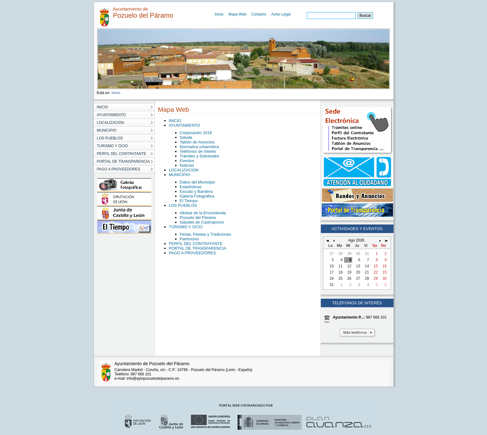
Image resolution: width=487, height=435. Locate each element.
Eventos (187, 160)
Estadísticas (191, 186)
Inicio (219, 14)
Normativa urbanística (199, 146)
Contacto (258, 14)
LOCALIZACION (183, 170)
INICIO (175, 120)
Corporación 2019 (196, 132)
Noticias (187, 165)
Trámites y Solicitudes (199, 156)
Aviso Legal (280, 14)
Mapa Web (238, 14)
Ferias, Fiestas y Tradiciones (205, 234)
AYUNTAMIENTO (184, 125)
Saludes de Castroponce (202, 222)
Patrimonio (189, 239)
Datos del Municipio (197, 182)
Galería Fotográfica (197, 196)
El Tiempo (189, 200)
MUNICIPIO (179, 174)
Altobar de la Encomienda (203, 213)
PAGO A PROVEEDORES (192, 253)
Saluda (186, 137)
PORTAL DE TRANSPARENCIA (197, 248)
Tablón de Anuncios (197, 142)
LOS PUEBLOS (183, 205)
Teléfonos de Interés (198, 151)
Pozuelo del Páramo (198, 217)
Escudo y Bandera (196, 191)
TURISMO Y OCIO (186, 226)
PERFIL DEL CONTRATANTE (196, 243)
